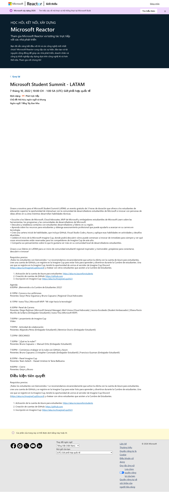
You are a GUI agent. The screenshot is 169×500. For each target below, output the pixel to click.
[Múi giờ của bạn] (84, 452)
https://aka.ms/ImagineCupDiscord (27, 267)
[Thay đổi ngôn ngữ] (67, 445)
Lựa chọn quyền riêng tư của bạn (127, 472)
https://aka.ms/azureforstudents (78, 273)
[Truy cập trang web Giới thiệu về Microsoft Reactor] (51, 3)
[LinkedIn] (40, 446)
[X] (27, 446)
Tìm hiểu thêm (148, 11)
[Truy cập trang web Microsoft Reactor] (34, 3)
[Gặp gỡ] (20, 446)
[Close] (165, 11)
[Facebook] (14, 446)
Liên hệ (123, 443)
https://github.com (54, 276)
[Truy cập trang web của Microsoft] (16, 3)
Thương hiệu (126, 447)
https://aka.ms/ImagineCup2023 (57, 278)
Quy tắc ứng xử (127, 465)
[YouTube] (33, 446)
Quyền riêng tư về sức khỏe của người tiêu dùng (128, 483)
